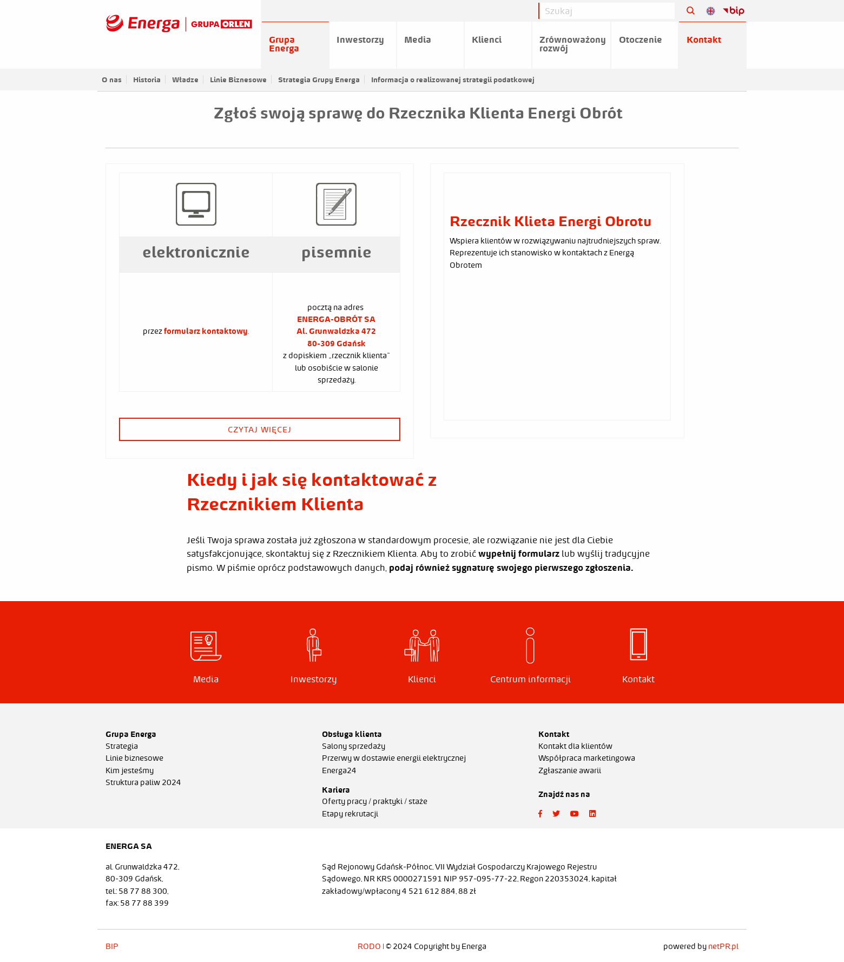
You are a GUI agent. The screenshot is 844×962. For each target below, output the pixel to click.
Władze (185, 79)
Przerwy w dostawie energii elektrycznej (394, 758)
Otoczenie (640, 39)
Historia (147, 79)
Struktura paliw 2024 (143, 782)
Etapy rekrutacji (350, 814)
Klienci (487, 39)
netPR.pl (723, 946)
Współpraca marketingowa (586, 758)
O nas (112, 79)
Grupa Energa (284, 44)
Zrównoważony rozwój (572, 44)
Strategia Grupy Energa (319, 79)
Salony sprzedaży (353, 746)
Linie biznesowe (134, 758)
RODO (369, 946)
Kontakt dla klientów (575, 746)
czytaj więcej (260, 429)
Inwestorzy (360, 39)
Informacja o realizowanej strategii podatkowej (453, 79)
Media (417, 39)
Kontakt (704, 39)
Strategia (122, 746)
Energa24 (339, 770)
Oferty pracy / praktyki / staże (374, 801)
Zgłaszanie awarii (569, 770)
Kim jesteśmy (130, 770)
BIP (112, 946)
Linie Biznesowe (238, 79)
